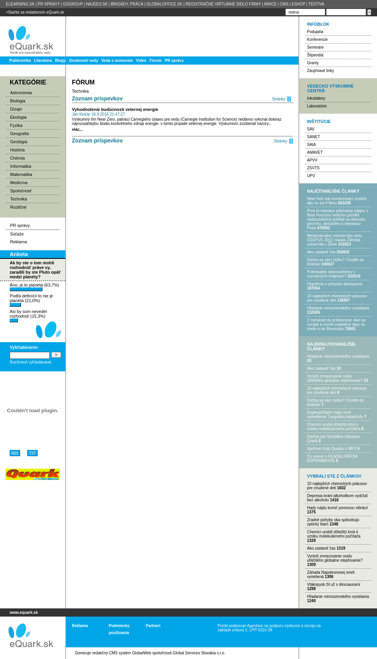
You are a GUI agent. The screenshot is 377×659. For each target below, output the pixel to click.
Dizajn (16, 109)
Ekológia (18, 117)
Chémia (17, 158)
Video (141, 60)
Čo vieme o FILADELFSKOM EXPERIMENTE (332, 458)
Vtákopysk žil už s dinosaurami (333, 584)
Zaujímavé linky (320, 71)
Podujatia (315, 32)
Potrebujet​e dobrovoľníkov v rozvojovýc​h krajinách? (331, 274)
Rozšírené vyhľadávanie (30, 362)
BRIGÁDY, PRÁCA (127, 4)
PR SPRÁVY (49, 4)
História (17, 150)
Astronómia (21, 92)
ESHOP (298, 4)
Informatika (20, 166)
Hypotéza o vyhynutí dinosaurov (334, 284)
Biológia (17, 100)
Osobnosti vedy (83, 60)
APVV (312, 160)
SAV (310, 129)
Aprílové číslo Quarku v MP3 (331, 448)
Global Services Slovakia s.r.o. (199, 653)
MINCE (270, 4)
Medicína (19, 182)
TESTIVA (316, 4)
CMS (284, 4)
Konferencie (317, 39)
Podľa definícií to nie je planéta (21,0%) (31, 300)
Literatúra (43, 60)
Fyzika (16, 125)
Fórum (156, 60)
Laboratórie (317, 106)
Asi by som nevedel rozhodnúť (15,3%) (28, 315)
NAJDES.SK (97, 4)
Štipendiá (315, 55)
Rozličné (18, 207)
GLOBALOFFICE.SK (164, 4)
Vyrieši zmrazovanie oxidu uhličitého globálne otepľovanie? (335, 378)
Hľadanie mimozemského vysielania (338, 308)
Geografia (19, 133)
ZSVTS (313, 168)
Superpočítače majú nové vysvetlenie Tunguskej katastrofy (335, 414)
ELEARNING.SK (20, 4)
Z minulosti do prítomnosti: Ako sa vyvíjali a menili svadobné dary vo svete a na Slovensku (336, 324)
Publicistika (20, 60)
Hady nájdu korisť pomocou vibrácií (337, 508)
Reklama (18, 241)
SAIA (311, 144)
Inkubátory (316, 98)
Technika (18, 199)
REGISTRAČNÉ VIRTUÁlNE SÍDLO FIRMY (223, 4)
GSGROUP (73, 4)
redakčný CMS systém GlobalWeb (121, 653)
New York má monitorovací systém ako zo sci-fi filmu (337, 201)
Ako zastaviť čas (321, 252)
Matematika (21, 174)
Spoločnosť (21, 190)
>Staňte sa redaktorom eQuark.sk (35, 12)
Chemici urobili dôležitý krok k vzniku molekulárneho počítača (333, 426)
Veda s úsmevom (117, 60)
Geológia (18, 141)
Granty (313, 63)
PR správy (174, 60)
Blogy (60, 60)
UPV (311, 176)
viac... (77, 129)
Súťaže (17, 234)
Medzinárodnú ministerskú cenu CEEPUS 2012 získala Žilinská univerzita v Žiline (334, 240)
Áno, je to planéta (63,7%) (34, 287)
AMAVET (315, 152)
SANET (313, 137)
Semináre (315, 47)
